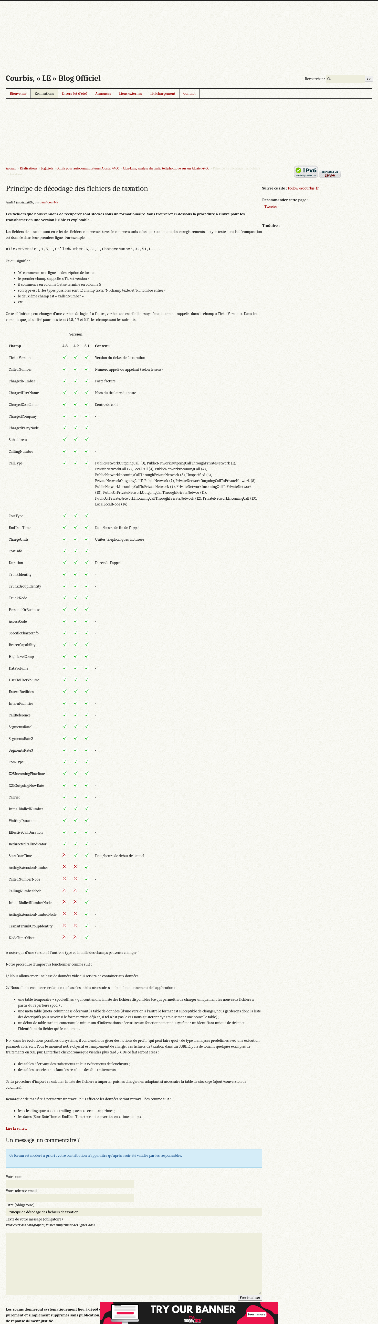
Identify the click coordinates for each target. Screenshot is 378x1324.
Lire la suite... (16, 1128)
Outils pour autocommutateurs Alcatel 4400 (88, 168)
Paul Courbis (49, 202)
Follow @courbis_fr (303, 188)
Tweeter (270, 206)
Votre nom (14, 1177)
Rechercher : (315, 79)
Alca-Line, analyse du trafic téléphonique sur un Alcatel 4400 (166, 168)
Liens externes (130, 93)
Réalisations (44, 93)
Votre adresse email (21, 1191)
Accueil (11, 168)
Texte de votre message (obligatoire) (34, 1219)
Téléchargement (162, 93)
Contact (189, 93)
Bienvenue (18, 93)
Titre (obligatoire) (20, 1205)
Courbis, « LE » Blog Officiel (53, 78)
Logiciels (47, 168)
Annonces (103, 93)
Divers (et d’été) (74, 93)
